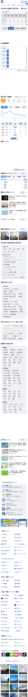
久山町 (4, 365)
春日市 (18, 354)
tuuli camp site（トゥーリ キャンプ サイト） (12, 259)
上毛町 (4, 385)
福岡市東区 (5, 349)
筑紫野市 (13, 354)
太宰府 (5, 182)
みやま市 (10, 409)
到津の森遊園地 (6, 264)
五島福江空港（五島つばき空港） (10, 309)
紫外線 (3, 51)
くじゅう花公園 (19, 333)
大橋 (23, 248)
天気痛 (3, 54)
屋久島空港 (5, 299)
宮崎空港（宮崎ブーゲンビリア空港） (11, 304)
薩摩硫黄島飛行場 (13, 311)
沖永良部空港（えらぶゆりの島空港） (11, 288)
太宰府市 (16, 357)
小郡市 (14, 406)
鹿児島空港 (5, 286)
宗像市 (10, 357)
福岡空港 (21, 311)
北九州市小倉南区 (7, 375)
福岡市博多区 (13, 349)
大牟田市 (5, 404)
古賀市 (21, 357)
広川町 (15, 411)
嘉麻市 (4, 393)
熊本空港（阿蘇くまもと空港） (9, 306)
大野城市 (5, 357)
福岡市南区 (5, 352)
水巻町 (14, 380)
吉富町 (20, 383)
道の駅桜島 (20, 338)
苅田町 (9, 383)
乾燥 (4, 58)
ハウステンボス (6, 325)
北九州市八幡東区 (16, 375)
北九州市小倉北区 (15, 373)
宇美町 (20, 359)
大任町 (4, 398)
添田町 (9, 396)
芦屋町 (9, 380)
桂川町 (19, 393)
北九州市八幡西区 (7, 378)
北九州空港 (5, 311)
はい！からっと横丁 (7, 269)
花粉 (4, 62)
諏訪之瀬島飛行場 (7, 316)
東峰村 (20, 409)
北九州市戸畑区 (6, 373)
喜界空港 (20, 296)
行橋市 (14, 378)
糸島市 (9, 359)
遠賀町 (4, 383)
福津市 (4, 359)
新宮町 (19, 362)
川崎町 (19, 396)
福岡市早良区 (6, 354)
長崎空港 (21, 309)
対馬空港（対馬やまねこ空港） (9, 293)
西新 (13, 251)
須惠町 (14, 362)
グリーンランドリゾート (8, 328)
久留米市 (11, 404)
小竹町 (9, 393)
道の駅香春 (22, 277)
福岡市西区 (12, 352)
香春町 (4, 396)
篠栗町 (4, 362)
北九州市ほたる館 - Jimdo (8, 256)
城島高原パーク (6, 336)
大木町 (10, 411)
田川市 (14, 391)
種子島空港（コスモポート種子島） (10, 301)
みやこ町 (15, 383)
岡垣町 (19, 380)
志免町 (9, 362)
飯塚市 (9, 391)
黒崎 (10, 248)
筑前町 (15, 409)
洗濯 (4, 66)
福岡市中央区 (20, 349)
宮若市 (19, 391)
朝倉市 (4, 409)
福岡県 (14, 5)
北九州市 (5, 248)
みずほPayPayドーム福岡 (17, 325)
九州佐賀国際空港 (12, 314)
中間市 (4, 380)
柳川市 (16, 404)
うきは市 (20, 406)
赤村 (9, 398)
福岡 (5, 185)
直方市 (4, 391)
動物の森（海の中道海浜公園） (9, 338)
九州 (8, 5)
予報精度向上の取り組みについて (13, 661)
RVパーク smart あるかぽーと (9, 274)
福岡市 (18, 248)
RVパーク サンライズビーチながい (10, 277)
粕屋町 (9, 365)
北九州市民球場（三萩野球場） (9, 262)
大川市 (9, 406)
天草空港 (20, 306)
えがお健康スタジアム (16, 336)
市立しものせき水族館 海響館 (9, 272)
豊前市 (19, 378)
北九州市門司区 (6, 370)
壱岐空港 (11, 291)
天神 (4, 251)
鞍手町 (14, 393)
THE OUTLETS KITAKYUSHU (9, 267)
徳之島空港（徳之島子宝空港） (9, 296)
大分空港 (5, 314)
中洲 (14, 248)
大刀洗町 (5, 411)
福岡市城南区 (19, 352)
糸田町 (14, 396)
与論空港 (20, 293)
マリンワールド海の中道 (8, 333)
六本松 (8, 251)
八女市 (21, 404)
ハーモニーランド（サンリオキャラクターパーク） (13, 331)
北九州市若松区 (15, 370)
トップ (3, 5)
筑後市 (4, 406)
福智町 (13, 398)
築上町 (9, 385)
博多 (5, 187)
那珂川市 (15, 359)
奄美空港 (5, 291)
